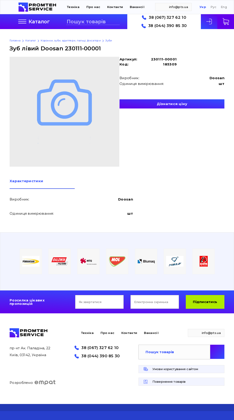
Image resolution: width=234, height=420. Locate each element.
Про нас (93, 7)
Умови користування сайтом (175, 369)
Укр (202, 6)
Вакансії (137, 7)
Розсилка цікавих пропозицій (27, 301)
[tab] (42, 184)
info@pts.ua (178, 7)
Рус (213, 6)
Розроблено (33, 382)
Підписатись (205, 302)
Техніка (73, 7)
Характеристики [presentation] (26, 181)
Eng (224, 6)
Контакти (115, 7)
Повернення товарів (169, 381)
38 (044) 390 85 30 (167, 26)
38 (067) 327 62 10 (167, 17)
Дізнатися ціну (172, 104)
